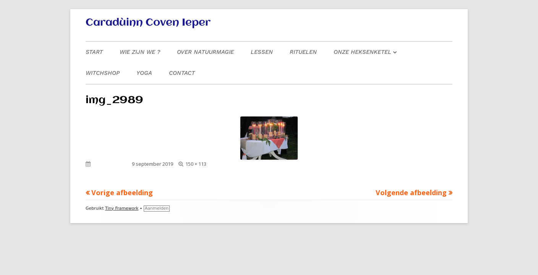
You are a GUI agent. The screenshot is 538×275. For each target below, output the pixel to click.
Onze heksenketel (362, 52)
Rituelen (303, 52)
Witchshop (103, 73)
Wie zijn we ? (140, 52)
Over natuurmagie (205, 52)
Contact (182, 73)
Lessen (262, 52)
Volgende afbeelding (411, 192)
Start (94, 52)
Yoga (144, 73)
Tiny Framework (121, 208)
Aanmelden (157, 208)
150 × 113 (195, 163)
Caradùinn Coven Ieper (148, 23)
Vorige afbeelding (122, 192)
